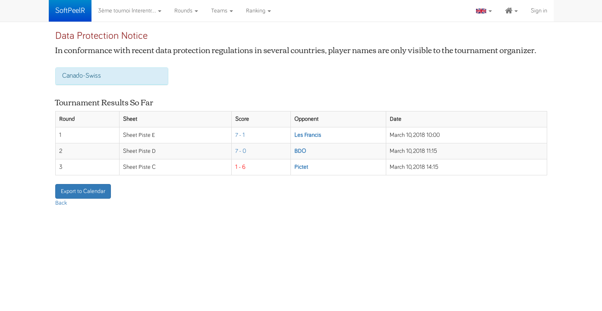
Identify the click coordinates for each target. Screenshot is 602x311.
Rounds (186, 11)
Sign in (539, 11)
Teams (222, 11)
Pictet (301, 167)
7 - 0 (240, 151)
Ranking (258, 11)
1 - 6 (240, 167)
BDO (300, 151)
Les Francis (307, 135)
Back (61, 203)
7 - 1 (240, 135)
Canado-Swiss (81, 75)
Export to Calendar (83, 191)
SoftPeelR (70, 11)
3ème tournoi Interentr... (129, 11)
